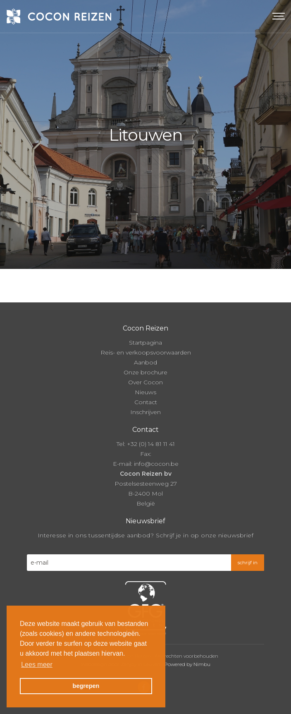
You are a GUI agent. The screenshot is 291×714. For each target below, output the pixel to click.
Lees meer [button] (36, 664)
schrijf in (248, 562)
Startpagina (145, 342)
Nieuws (145, 392)
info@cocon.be (156, 463)
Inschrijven (145, 412)
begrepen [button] (86, 686)
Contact (145, 402)
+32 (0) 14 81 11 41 (151, 444)
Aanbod (145, 362)
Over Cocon (145, 382)
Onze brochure (145, 372)
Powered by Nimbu (187, 664)
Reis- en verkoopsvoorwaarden (145, 352)
